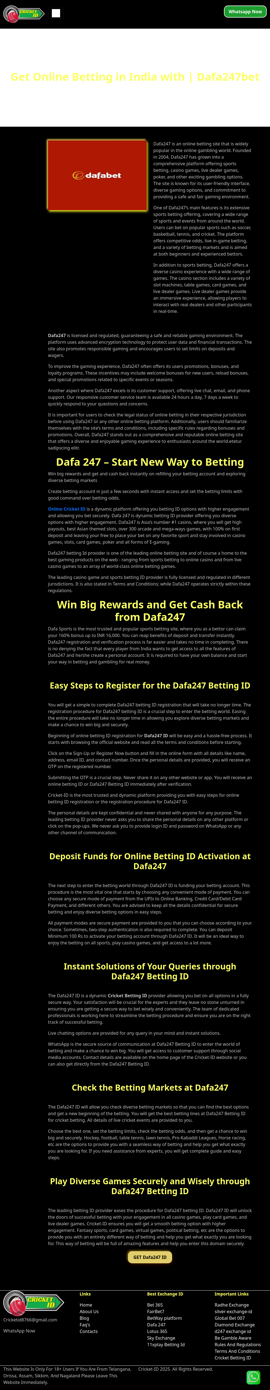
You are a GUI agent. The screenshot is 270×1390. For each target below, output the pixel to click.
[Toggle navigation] (56, 13)
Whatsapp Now (245, 12)
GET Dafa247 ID (150, 1257)
